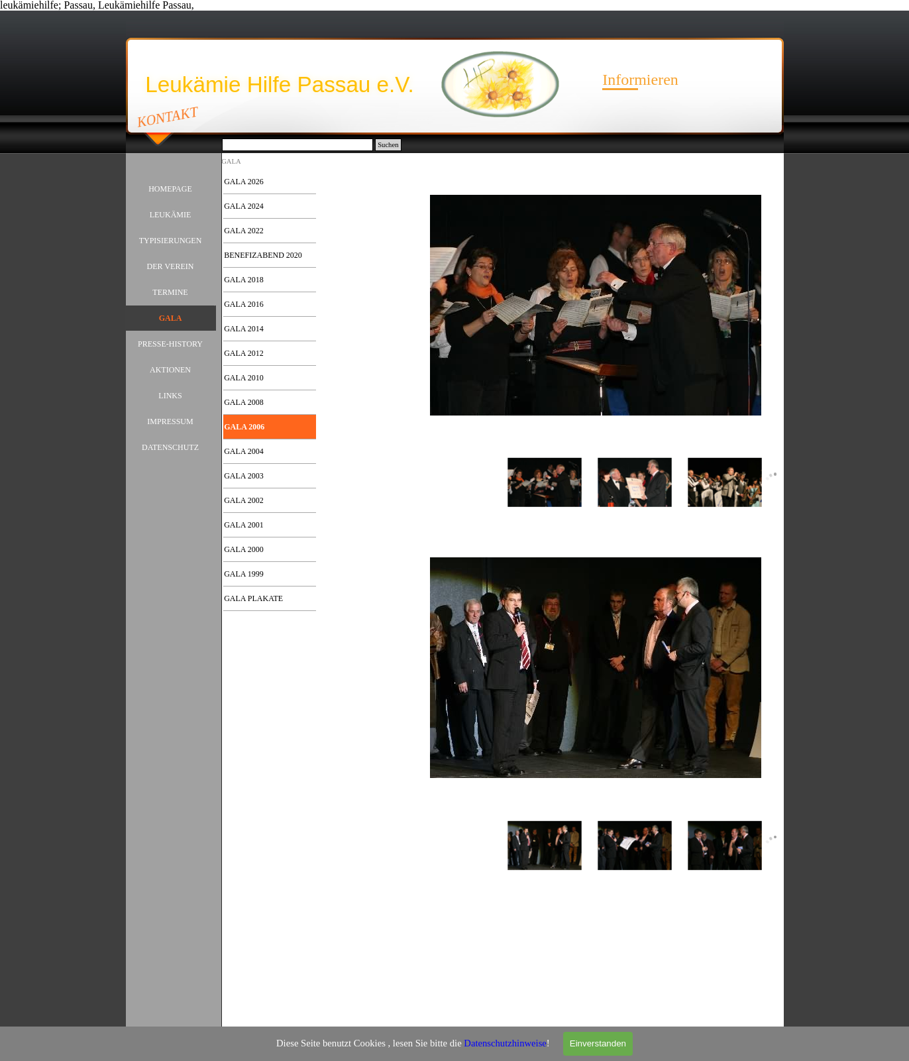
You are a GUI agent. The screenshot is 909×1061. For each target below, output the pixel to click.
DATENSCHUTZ (170, 447)
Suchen (388, 144)
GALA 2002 (244, 500)
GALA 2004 (244, 451)
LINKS (170, 395)
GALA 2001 (244, 525)
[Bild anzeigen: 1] (545, 483)
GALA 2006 (244, 426)
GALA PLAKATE (253, 598)
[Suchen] (298, 145)
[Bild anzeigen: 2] (635, 483)
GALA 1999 (244, 574)
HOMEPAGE (170, 189)
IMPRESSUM (170, 421)
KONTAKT (167, 117)
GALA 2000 (244, 549)
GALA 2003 (244, 475)
